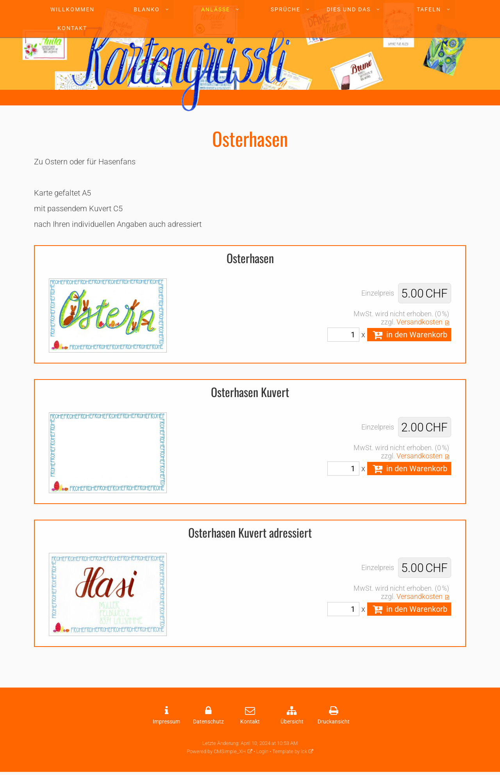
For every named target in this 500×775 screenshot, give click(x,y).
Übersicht (292, 721)
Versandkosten (419, 322)
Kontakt (72, 28)
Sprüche (285, 9)
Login (262, 751)
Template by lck (289, 751)
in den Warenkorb (409, 334)
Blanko (147, 9)
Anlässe (215, 9)
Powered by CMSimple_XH (216, 751)
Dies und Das (349, 9)
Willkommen (72, 9)
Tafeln (429, 9)
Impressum (166, 721)
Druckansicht (334, 721)
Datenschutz (208, 721)
